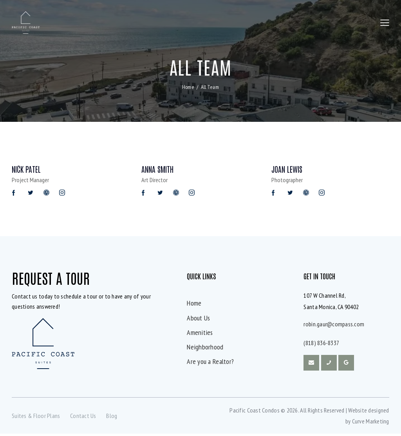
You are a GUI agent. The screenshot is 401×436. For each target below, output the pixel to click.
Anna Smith (158, 170)
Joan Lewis (288, 170)
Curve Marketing (370, 423)
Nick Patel (27, 170)
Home (188, 87)
